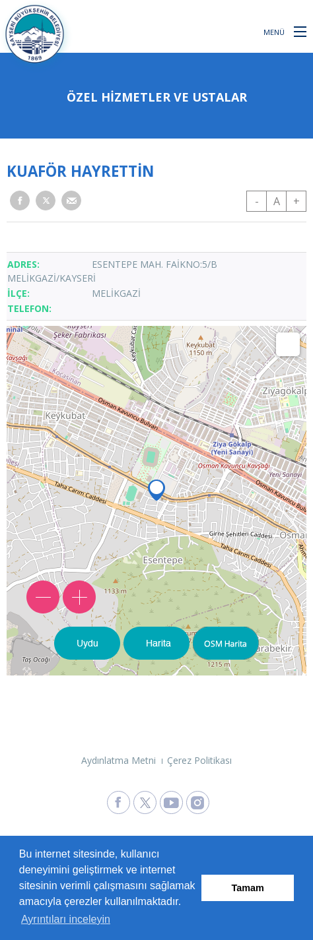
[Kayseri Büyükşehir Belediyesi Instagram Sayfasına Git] (197, 802)
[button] (300, 31)
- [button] (257, 201)
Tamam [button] (248, 888)
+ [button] (296, 201)
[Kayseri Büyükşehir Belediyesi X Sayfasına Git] (144, 802)
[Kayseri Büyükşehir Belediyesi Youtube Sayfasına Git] (171, 802)
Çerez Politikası (199, 760)
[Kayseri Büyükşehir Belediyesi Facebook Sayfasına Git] (118, 802)
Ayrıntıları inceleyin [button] (65, 919)
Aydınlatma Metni (118, 760)
